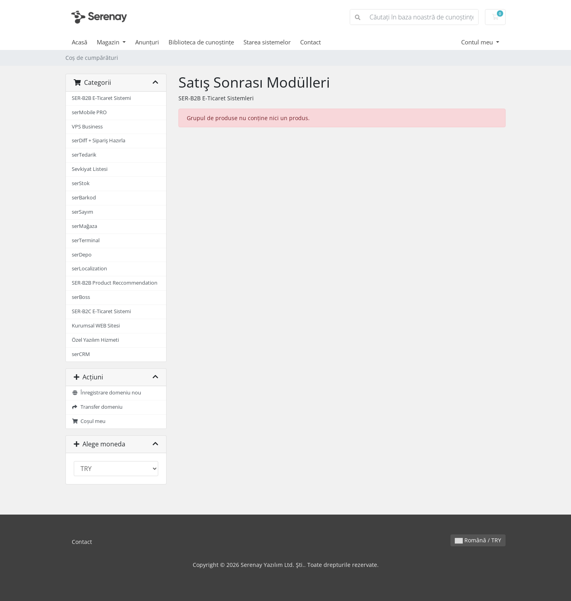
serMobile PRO (89, 112)
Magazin (109, 42)
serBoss (81, 297)
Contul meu (477, 42)
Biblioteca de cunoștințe (201, 42)
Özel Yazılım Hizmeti (95, 340)
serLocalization (89, 268)
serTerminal (86, 240)
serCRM (81, 354)
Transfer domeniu (97, 407)
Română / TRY (478, 540)
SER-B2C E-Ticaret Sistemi (101, 311)
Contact (310, 42)
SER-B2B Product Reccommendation (114, 282)
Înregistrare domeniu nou (106, 392)
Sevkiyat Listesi (89, 169)
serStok (81, 183)
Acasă (79, 42)
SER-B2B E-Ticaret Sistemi (101, 98)
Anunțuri (147, 42)
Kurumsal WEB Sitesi (96, 325)
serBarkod (84, 197)
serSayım (82, 212)
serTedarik (84, 154)
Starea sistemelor (267, 42)
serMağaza (84, 226)
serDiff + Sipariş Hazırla (98, 140)
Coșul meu (88, 421)
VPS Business (87, 126)
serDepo (82, 254)
